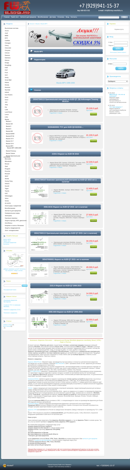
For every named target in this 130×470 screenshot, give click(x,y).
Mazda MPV (9, 146)
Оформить (68, 464)
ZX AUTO (8, 203)
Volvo (6, 198)
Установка (60, 17)
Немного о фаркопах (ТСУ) (12, 309)
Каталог (32, 23)
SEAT (6, 176)
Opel (6, 166)
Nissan (7, 164)
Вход (67, 17)
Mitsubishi (8, 161)
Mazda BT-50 (10, 136)
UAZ (6, 193)
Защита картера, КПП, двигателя (15, 220)
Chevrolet (8, 48)
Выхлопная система (11, 28)
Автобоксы (8, 223)
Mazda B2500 (10, 134)
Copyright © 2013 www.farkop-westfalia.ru (59, 466)
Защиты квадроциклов (12, 228)
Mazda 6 (8, 129)
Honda (7, 85)
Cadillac (7, 40)
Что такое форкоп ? (115, 107)
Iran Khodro (8, 95)
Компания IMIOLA (33, 403)
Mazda (7, 119)
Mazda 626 (9, 131)
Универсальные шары (12, 213)
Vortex (7, 201)
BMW (6, 35)
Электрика (8, 215)
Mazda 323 (9, 124)
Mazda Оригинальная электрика (11, 156)
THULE (30, 388)
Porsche (7, 171)
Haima (7, 82)
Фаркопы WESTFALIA (34, 362)
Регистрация (113, 52)
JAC (6, 102)
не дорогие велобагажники (42, 440)
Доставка (53, 17)
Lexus (7, 114)
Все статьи (6, 326)
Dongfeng (8, 65)
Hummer (7, 87)
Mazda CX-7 (9, 141)
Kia (6, 107)
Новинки (37, 90)
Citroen (7, 53)
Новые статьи (7, 325)
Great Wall (8, 80)
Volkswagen (8, 196)
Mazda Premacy (11, 151)
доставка (90, 110)
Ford (6, 72)
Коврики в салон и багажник (14, 225)
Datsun (7, 60)
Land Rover (8, 112)
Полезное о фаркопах (10, 313)
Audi (6, 33)
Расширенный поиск (10, 290)
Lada (6, 109)
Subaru (7, 183)
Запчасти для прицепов (28, 17)
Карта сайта (7, 239)
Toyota (7, 191)
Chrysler (7, 50)
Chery (7, 45)
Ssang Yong (8, 181)
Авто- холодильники (11, 230)
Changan (8, 43)
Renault (7, 174)
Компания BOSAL (33, 379)
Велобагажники (43, 17)
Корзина (113, 24)
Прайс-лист (15, 17)
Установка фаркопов (9, 242)
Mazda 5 (8, 126)
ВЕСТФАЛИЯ (60, 363)
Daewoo (7, 55)
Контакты (74, 17)
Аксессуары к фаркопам (13, 206)
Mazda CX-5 (9, 138)
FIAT (6, 70)
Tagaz (7, 188)
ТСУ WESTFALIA (35, 371)
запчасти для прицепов (90, 438)
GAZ (6, 75)
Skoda (7, 178)
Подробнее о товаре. (56, 113)
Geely (7, 77)
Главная (7, 17)
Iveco (6, 100)
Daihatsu (8, 58)
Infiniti (7, 92)
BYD (6, 38)
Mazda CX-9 (9, 143)
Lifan (6, 117)
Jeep (6, 104)
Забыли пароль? (122, 52)
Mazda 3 (8, 121)
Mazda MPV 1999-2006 (14, 148)
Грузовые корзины (11, 218)
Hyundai (7, 90)
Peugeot (7, 169)
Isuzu (6, 97)
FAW (6, 67)
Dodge (7, 63)
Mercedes (8, 159)
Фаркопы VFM (32, 409)
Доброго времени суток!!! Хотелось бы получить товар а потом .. (14, 269)
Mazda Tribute (10, 153)
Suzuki (7, 186)
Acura (7, 30)
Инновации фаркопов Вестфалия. (10, 301)
